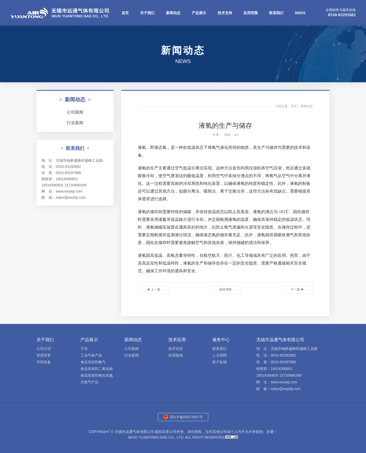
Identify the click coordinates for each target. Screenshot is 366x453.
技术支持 (225, 13)
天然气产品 (89, 382)
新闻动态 (173, 13)
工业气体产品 (91, 355)
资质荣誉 (43, 355)
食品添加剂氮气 (93, 362)
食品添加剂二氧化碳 (96, 369)
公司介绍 (43, 349)
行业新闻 (75, 123)
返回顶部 (225, 289)
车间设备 (43, 362)
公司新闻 (75, 112)
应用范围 (250, 13)
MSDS (300, 13)
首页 (125, 13)
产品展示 (199, 13)
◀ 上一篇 (153, 289)
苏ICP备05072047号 (186, 417)
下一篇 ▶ (297, 289)
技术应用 (177, 339)
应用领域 (175, 355)
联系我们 (276, 13)
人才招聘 (219, 355)
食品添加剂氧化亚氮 (96, 375)
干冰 (84, 349)
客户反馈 (219, 362)
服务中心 (221, 339)
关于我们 (147, 13)
